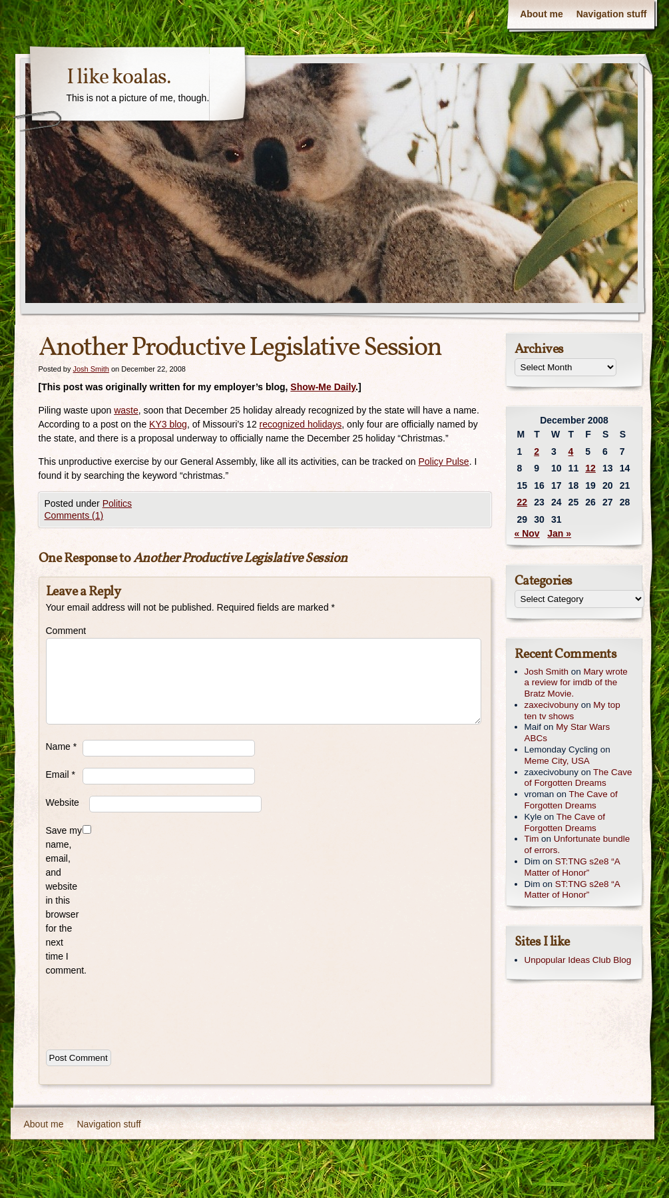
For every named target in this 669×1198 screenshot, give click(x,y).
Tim (532, 839)
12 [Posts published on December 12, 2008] (590, 468)
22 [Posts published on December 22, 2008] (522, 502)
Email (60, 774)
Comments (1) (74, 515)
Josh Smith (91, 369)
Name (61, 746)
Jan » (559, 533)
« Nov (527, 533)
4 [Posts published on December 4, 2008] (571, 451)
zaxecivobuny (551, 705)
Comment (64, 630)
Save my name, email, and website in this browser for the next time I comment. (64, 900)
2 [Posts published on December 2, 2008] (536, 451)
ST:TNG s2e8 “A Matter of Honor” (572, 867)
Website (62, 802)
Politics (117, 503)
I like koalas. (119, 78)
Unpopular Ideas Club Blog (578, 960)
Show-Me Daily (322, 387)
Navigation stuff (611, 14)
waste (126, 410)
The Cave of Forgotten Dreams (578, 777)
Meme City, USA (557, 761)
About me (541, 14)
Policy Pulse (443, 461)
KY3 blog (168, 424)
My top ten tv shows (572, 710)
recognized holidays (301, 424)
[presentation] (147, 1010)
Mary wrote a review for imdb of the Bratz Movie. (576, 683)
